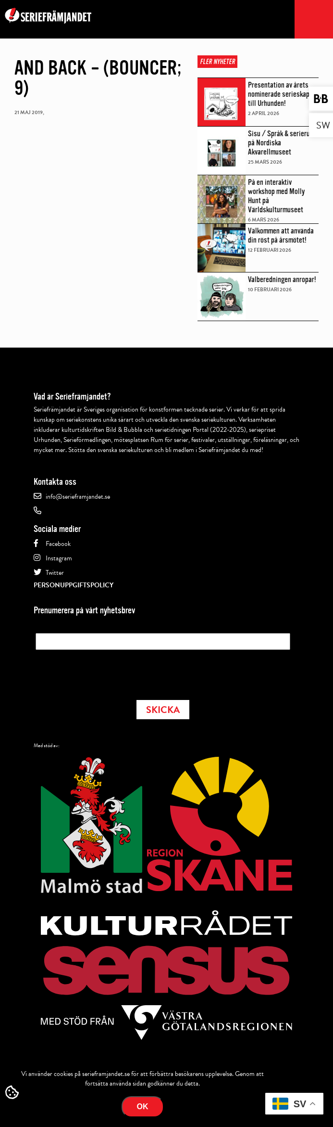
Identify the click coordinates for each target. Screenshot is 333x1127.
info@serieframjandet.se (78, 497)
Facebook (58, 544)
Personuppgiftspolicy (73, 585)
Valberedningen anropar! (282, 279)
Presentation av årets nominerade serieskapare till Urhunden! (283, 94)
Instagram (59, 558)
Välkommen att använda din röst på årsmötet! (281, 235)
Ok (142, 1106)
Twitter (55, 573)
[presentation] (109, 672)
